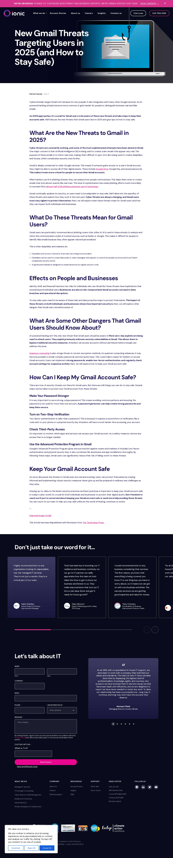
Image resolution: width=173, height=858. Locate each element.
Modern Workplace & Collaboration (28, 806)
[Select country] (17, 710)
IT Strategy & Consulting (24, 791)
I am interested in (55, 705)
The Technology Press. (93, 522)
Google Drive (102, 169)
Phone (18, 705)
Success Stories (58, 13)
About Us (53, 786)
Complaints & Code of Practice (70, 841)
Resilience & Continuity (23, 799)
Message (19, 717)
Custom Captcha (23, 744)
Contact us (116, 13)
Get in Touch (95, 790)
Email (17, 693)
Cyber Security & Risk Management (28, 795)
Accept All (47, 848)
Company (19, 681)
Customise (15, 848)
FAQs (72, 794)
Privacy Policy (20, 738)
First (16, 676)
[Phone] (30, 710)
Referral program (56, 794)
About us (75, 13)
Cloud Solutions (21, 803)
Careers (89, 13)
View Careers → (149, 3)
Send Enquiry (46, 762)
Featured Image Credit (40, 515)
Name (17, 666)
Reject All (31, 848)
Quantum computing (39, 353)
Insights (102, 13)
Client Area (95, 786)
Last (48, 676)
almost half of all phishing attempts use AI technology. (72, 186)
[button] (147, 629)
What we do (39, 13)
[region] (31, 839)
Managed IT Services (22, 787)
